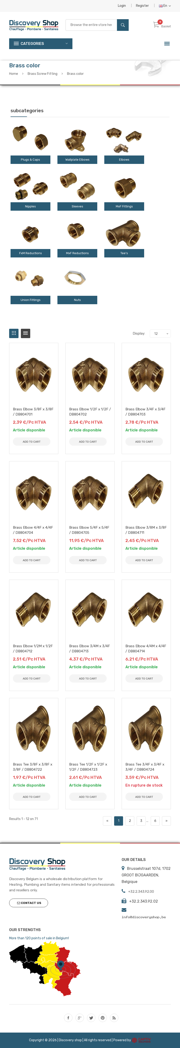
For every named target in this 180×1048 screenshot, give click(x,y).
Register (142, 6)
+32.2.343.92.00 (141, 891)
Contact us (29, 903)
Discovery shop (70, 1040)
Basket (162, 26)
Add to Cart (32, 441)
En (165, 6)
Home (13, 74)
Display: (139, 333)
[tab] (14, 333)
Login (122, 6)
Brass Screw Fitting (42, 74)
